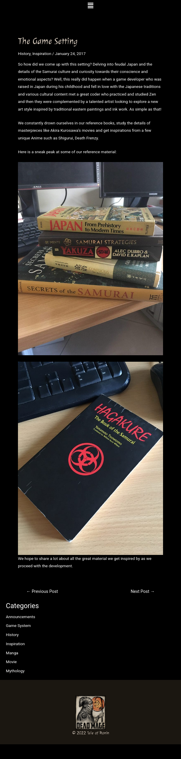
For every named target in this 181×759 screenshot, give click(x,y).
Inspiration (15, 643)
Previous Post (42, 591)
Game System (18, 625)
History (12, 634)
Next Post (143, 591)
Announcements (20, 616)
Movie (11, 661)
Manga (12, 652)
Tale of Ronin (98, 732)
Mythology (15, 670)
